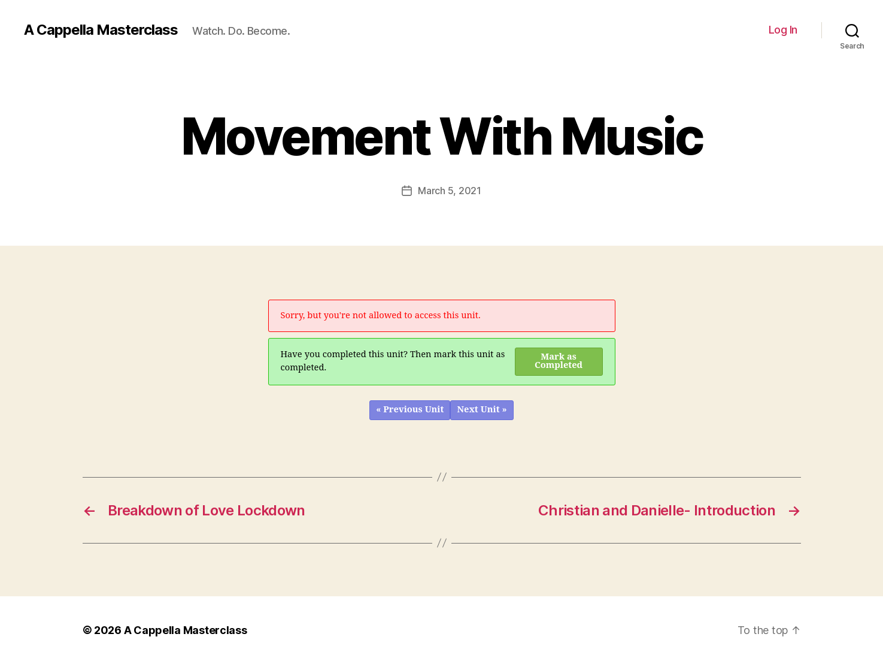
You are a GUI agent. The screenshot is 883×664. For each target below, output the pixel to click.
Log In (783, 29)
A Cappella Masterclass (101, 30)
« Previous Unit (410, 409)
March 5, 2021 (449, 191)
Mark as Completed (558, 361)
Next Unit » (481, 409)
